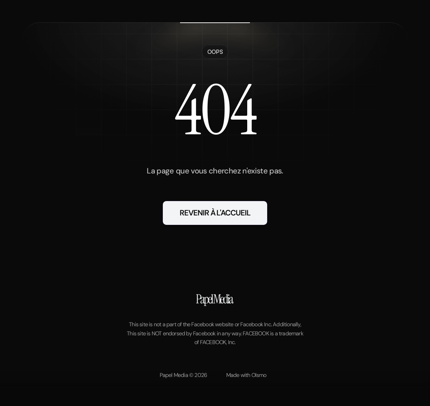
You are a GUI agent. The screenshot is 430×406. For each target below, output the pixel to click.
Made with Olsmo (246, 375)
